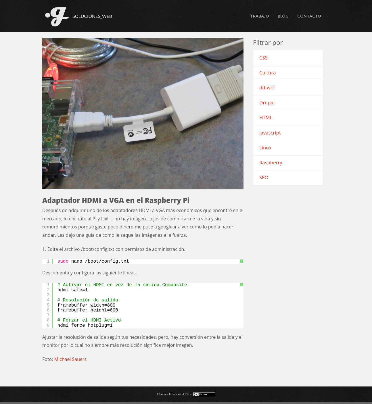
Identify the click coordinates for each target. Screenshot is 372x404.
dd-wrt (266, 87)
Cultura (267, 72)
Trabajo (259, 16)
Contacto (309, 16)
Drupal (267, 102)
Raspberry (270, 162)
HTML (265, 117)
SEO (264, 177)
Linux (265, 147)
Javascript (270, 132)
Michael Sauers (70, 359)
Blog (283, 16)
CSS (263, 57)
